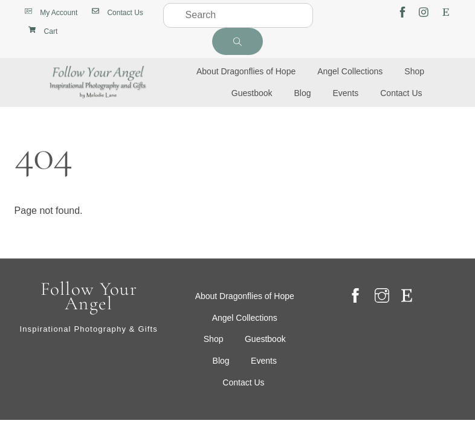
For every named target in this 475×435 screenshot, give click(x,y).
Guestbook (252, 93)
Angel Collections (350, 71)
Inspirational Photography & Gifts (88, 329)
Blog (302, 93)
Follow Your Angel (88, 296)
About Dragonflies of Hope (246, 71)
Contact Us (401, 93)
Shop (414, 71)
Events (345, 93)
